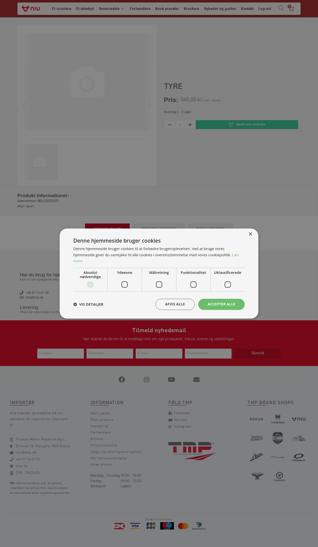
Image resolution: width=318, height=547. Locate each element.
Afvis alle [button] (175, 304)
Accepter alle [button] (221, 304)
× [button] (250, 234)
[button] (88, 304)
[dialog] (159, 273)
